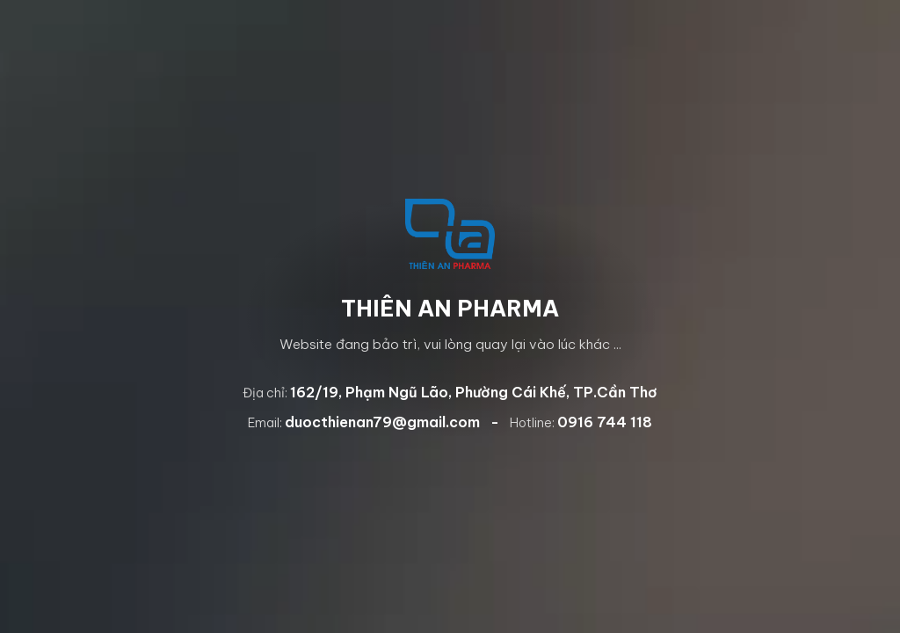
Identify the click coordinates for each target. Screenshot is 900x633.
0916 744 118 (604, 422)
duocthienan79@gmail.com (382, 422)
